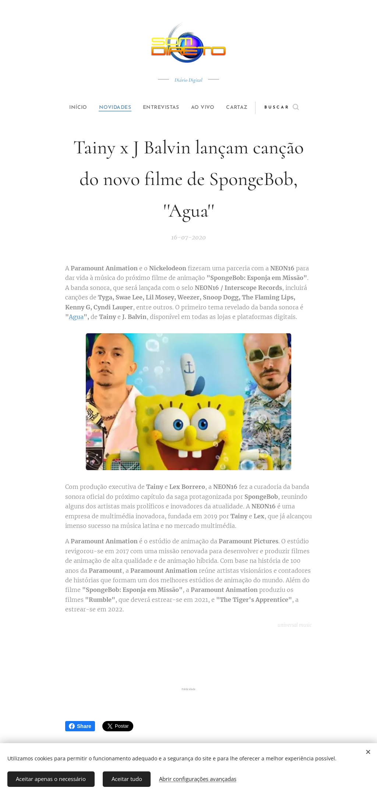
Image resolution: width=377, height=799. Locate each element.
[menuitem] (71, 108)
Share (80, 726)
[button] (294, 108)
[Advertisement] (188, 658)
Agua (76, 316)
